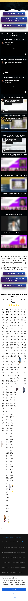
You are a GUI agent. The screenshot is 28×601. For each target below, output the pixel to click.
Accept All (14, 589)
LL (22, 541)
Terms (11, 537)
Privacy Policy (5, 537)
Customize (14, 593)
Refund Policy (18, 537)
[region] (14, 588)
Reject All (14, 597)
